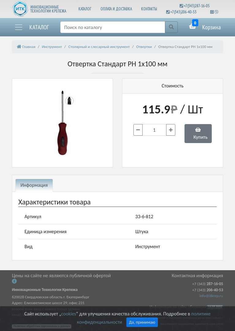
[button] (31, 27)
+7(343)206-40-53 (183, 12)
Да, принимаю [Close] (142, 322)
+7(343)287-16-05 (197, 6)
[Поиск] (112, 27)
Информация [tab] (34, 185)
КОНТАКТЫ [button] (149, 9)
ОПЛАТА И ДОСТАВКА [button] (116, 9)
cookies (68, 314)
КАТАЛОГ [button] (84, 9)
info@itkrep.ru (211, 295)
